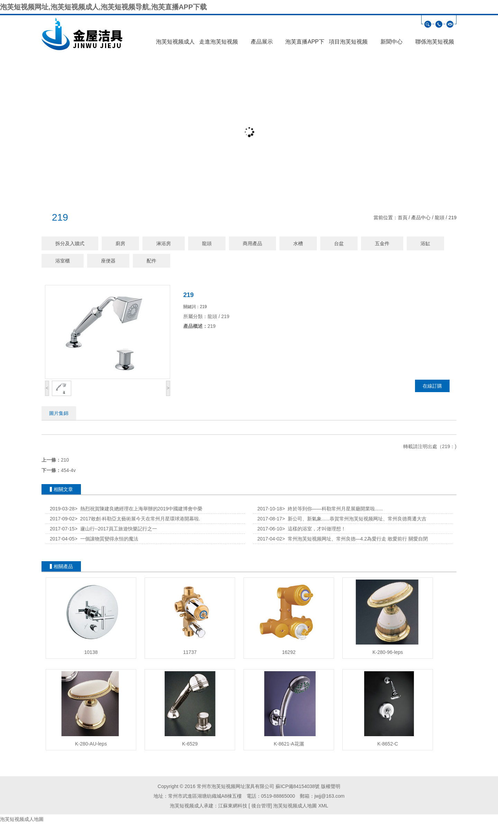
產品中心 (421, 217)
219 (452, 217)
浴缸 (425, 243)
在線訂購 (432, 386)
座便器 (108, 260)
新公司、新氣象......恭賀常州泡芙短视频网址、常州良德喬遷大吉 (354, 518)
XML (323, 805)
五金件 (382, 243)
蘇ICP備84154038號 (298, 786)
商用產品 (252, 243)
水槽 (298, 243)
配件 (151, 260)
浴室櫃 (62, 260)
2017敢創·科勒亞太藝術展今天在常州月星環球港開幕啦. (137, 518)
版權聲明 (330, 786)
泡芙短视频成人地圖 (295, 805)
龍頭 (439, 217)
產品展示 (262, 42)
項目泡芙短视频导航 (348, 44)
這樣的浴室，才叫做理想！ (314, 528)
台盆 (339, 243)
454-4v (68, 470)
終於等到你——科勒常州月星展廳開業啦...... (332, 508)
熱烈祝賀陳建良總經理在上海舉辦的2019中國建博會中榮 (138, 508)
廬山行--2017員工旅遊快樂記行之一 (116, 528)
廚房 (120, 243)
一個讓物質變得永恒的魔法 (106, 538)
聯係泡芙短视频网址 (434, 44)
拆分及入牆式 (69, 243)
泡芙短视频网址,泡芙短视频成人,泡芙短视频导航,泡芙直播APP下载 (103, 7)
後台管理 (260, 805)
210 (65, 460)
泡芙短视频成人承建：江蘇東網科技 (208, 805)
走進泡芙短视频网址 (218, 44)
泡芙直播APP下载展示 (304, 44)
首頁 (402, 217)
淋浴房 (163, 243)
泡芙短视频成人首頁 (175, 44)
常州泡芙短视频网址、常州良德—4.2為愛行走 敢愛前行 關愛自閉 (355, 538)
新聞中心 (391, 42)
